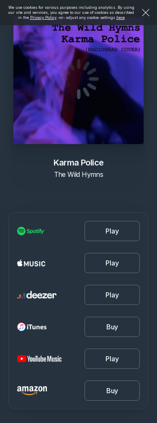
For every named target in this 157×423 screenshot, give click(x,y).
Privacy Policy (43, 17)
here (120, 17)
